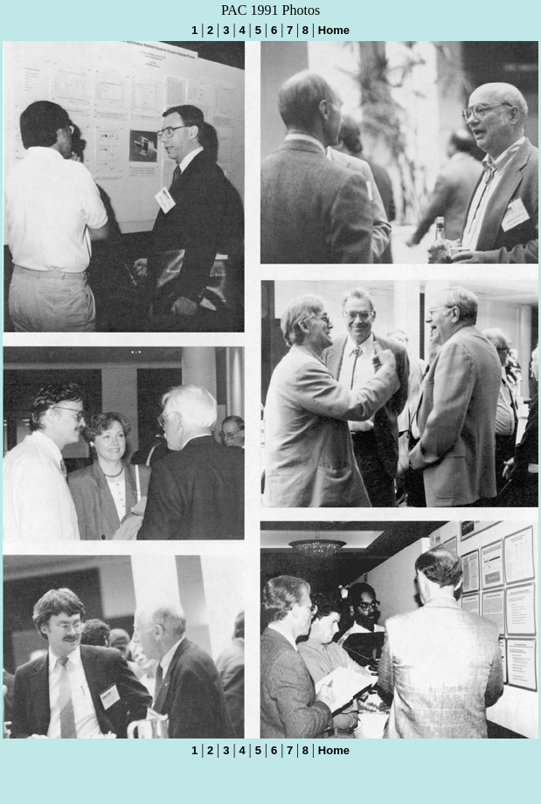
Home (334, 30)
